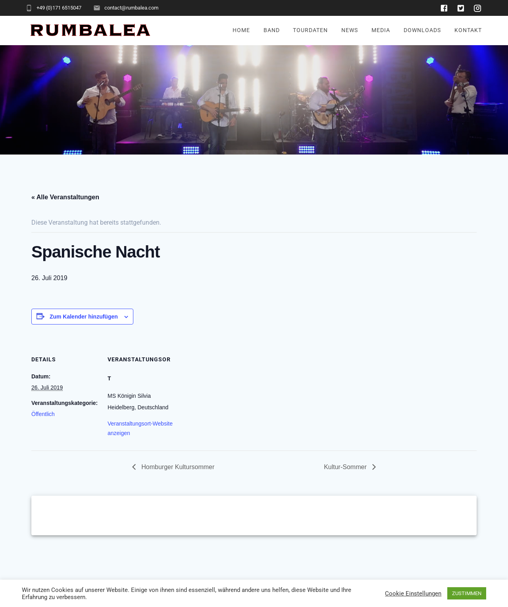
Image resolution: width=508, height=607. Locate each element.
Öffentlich (43, 414)
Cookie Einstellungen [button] (413, 593)
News (349, 30)
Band (272, 30)
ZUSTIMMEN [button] (466, 593)
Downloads (422, 30)
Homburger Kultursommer (177, 467)
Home (241, 30)
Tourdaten (310, 30)
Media (380, 30)
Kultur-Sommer (346, 467)
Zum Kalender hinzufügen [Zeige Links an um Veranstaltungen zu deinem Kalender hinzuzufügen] (84, 316)
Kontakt (468, 30)
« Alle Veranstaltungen (65, 197)
